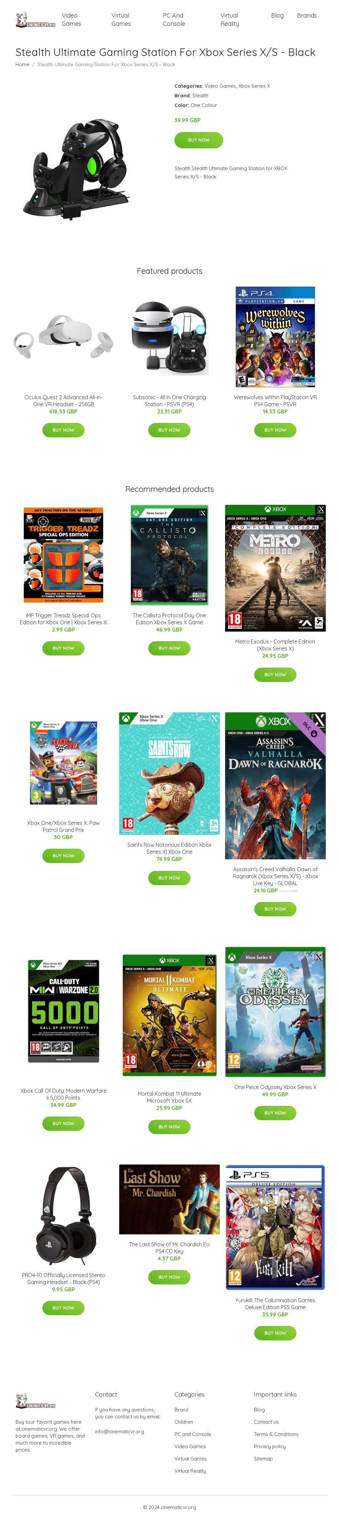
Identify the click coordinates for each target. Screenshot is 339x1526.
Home (22, 72)
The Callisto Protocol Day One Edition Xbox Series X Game (169, 626)
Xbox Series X (254, 93)
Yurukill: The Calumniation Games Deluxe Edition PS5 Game (275, 1311)
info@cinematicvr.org (119, 1439)
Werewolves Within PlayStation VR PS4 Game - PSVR (275, 408)
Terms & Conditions (276, 1441)
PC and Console (174, 23)
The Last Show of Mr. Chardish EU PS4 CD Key (169, 1255)
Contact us (266, 1429)
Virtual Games (121, 23)
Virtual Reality (229, 23)
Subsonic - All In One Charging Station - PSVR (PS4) (169, 408)
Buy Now (199, 147)
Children (183, 1429)
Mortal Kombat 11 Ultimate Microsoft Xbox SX (169, 1105)
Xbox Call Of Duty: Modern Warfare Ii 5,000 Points (64, 1101)
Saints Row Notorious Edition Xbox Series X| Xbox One (169, 856)
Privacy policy (270, 1454)
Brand (181, 1417)
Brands (307, 19)
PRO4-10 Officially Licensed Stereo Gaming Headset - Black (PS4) (63, 1286)
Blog (277, 19)
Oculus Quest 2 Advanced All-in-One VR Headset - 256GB (63, 408)
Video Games (71, 23)
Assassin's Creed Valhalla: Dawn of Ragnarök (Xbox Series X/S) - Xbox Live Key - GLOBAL (275, 883)
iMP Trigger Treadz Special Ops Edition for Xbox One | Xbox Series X (63, 626)
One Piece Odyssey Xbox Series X (275, 1094)
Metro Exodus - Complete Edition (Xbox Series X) (275, 652)
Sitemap (263, 1466)
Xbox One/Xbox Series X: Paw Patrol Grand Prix (63, 833)
